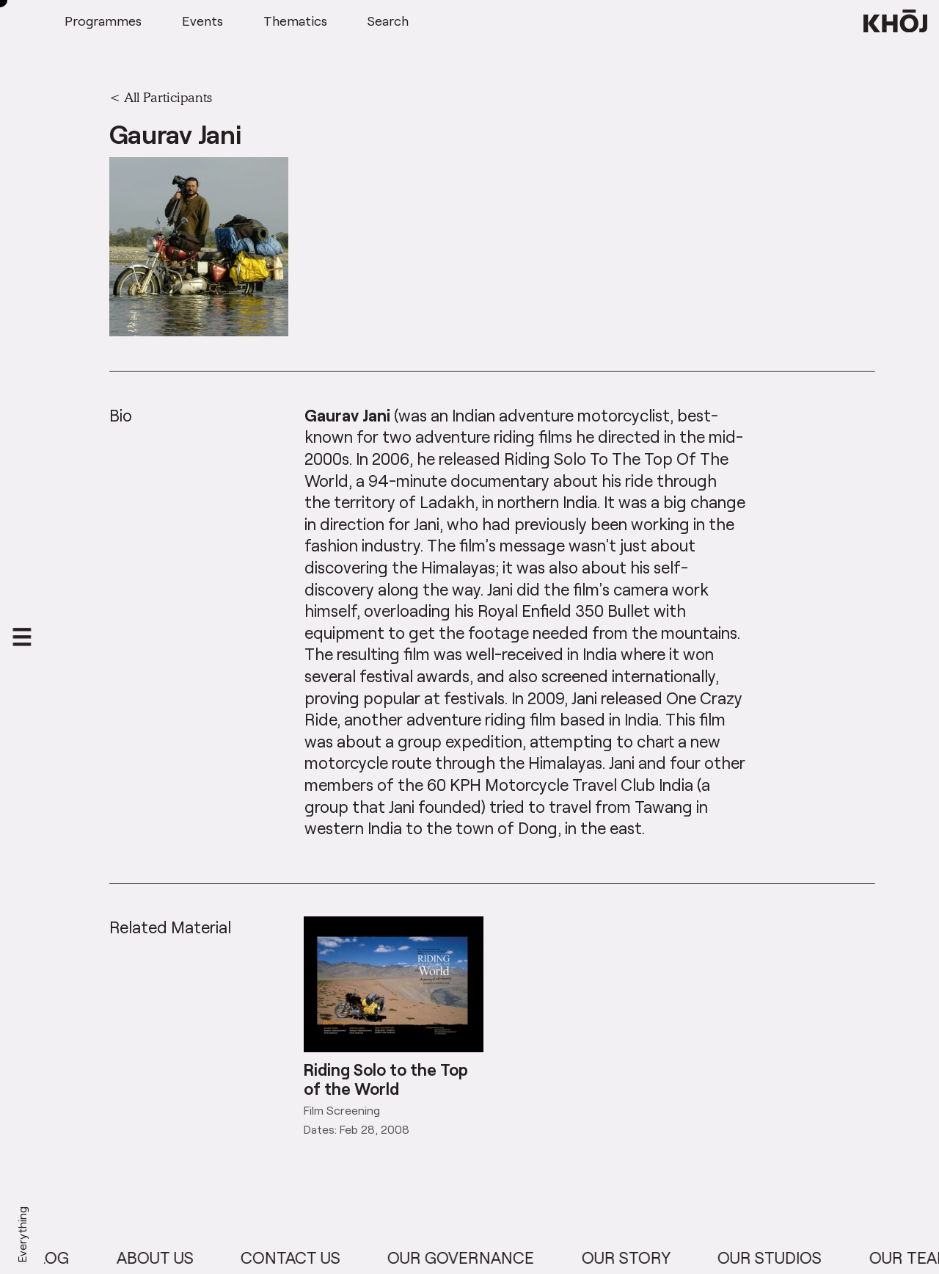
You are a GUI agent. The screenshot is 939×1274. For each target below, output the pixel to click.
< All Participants (160, 97)
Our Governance (474, 1257)
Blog (61, 1257)
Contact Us (304, 1257)
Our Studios (783, 1257)
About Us (167, 1257)
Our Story (639, 1257)
